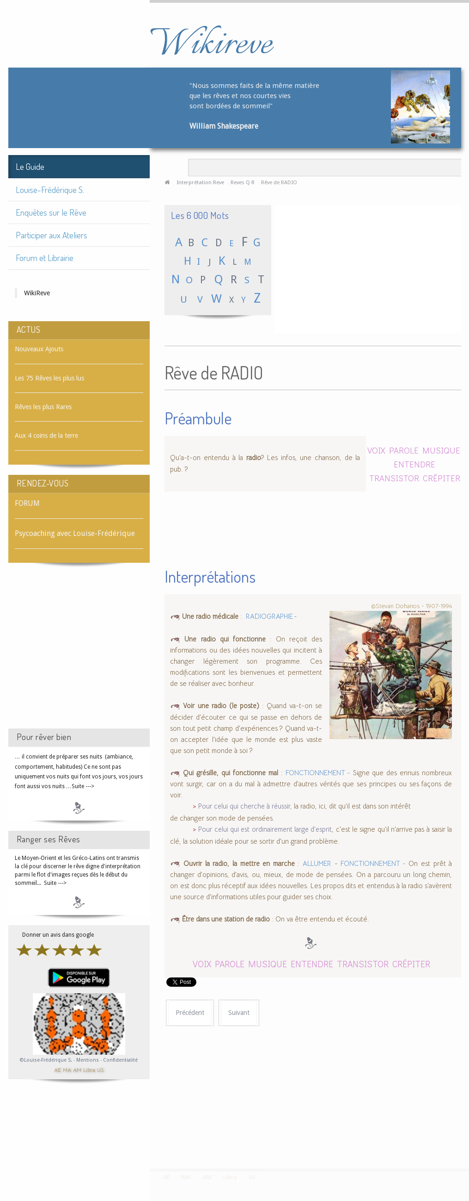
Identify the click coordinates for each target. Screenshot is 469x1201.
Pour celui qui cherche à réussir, (245, 806)
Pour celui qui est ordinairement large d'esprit (265, 829)
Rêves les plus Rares (43, 407)
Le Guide (30, 166)
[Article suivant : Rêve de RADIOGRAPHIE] (239, 1013)
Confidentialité (120, 1060)
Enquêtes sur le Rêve (51, 212)
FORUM (27, 503)
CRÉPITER (441, 478)
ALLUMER (317, 863)
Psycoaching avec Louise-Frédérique (75, 533)
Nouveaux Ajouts (39, 349)
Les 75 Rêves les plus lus (49, 378)
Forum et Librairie (44, 257)
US (100, 1069)
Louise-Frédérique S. (50, 189)
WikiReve (37, 293)
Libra (89, 1069)
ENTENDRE (414, 464)
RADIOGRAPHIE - (271, 616)
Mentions (88, 1060)
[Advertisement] (79, 654)
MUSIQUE (441, 450)
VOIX (376, 450)
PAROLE (404, 450)
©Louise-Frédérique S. (46, 1060)
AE (57, 1069)
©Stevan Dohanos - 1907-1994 (411, 606)
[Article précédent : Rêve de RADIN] (190, 1013)
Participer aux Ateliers (51, 235)
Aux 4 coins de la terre (46, 435)
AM (77, 1069)
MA (67, 1069)
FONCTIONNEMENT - (318, 773)
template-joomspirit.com (466, 1134)
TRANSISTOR (394, 478)
